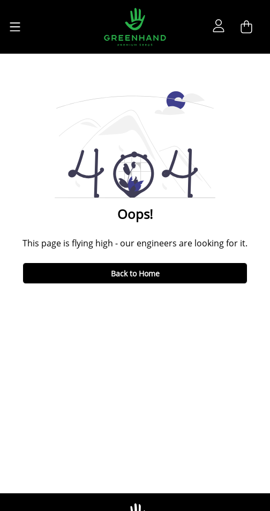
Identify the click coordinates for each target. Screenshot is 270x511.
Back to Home (135, 273)
